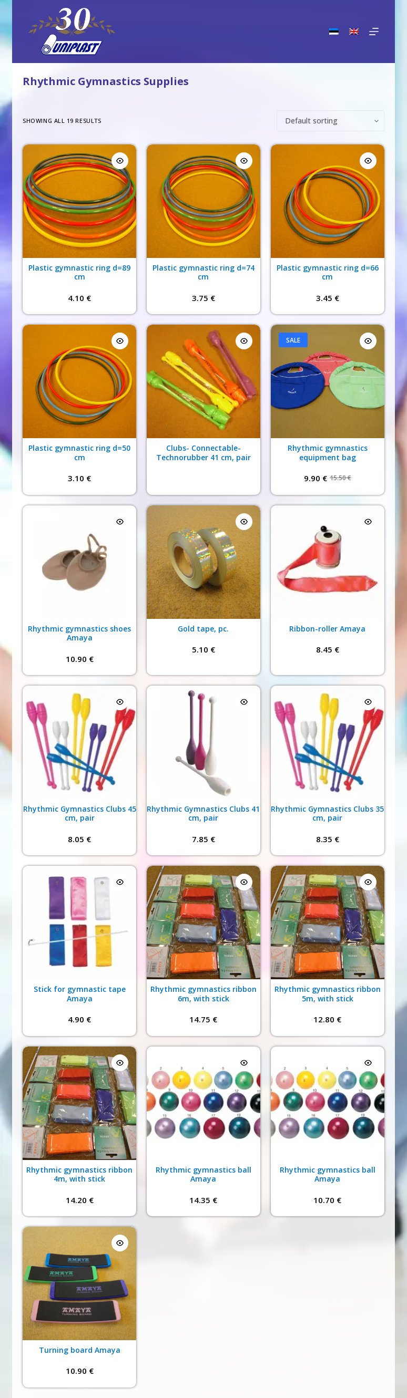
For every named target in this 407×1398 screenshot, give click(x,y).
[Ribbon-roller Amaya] (327, 562)
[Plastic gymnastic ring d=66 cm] (327, 201)
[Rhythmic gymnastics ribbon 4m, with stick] (79, 1103)
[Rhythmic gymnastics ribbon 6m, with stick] (203, 922)
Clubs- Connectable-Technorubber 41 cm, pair (203, 452)
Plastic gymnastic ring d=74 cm (203, 272)
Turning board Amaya (79, 1350)
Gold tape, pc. (203, 629)
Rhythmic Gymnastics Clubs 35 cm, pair (327, 813)
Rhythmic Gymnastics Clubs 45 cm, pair (79, 813)
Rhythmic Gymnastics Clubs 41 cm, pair (203, 813)
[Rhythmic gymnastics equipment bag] (327, 381)
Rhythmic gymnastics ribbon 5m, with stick (327, 993)
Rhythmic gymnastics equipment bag (328, 452)
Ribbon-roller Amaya (327, 629)
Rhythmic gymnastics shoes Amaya (79, 633)
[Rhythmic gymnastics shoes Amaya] (79, 562)
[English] (354, 31)
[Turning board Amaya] (79, 1283)
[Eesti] (334, 31)
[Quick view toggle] (119, 160)
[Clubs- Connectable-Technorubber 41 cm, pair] (203, 381)
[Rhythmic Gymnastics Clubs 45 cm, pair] (79, 742)
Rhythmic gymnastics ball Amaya (203, 1174)
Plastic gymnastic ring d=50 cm (79, 452)
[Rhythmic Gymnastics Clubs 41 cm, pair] (203, 742)
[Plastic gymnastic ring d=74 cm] (203, 201)
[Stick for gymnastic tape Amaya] (79, 922)
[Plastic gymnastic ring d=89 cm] (79, 201)
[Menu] (374, 31)
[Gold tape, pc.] (203, 562)
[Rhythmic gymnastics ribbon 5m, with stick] (327, 922)
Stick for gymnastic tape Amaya (80, 993)
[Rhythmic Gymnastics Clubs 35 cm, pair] (327, 742)
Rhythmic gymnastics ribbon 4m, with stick (79, 1174)
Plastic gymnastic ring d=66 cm (328, 272)
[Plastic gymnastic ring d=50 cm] (79, 381)
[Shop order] (330, 120)
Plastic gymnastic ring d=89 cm (79, 272)
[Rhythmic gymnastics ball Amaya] (203, 1103)
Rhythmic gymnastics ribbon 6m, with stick (203, 993)
